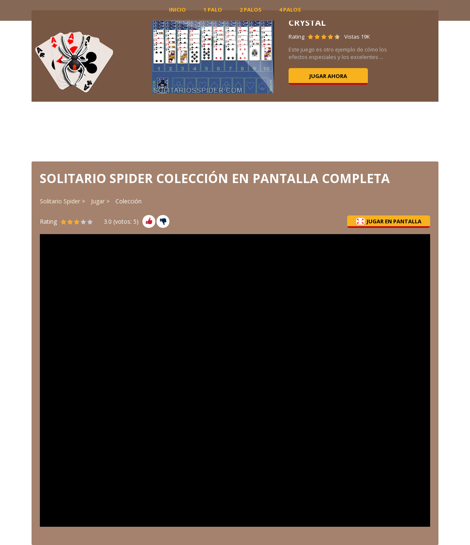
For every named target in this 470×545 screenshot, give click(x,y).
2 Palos (251, 9)
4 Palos (290, 9)
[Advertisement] (235, 130)
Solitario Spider (60, 201)
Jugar (98, 201)
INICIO (177, 9)
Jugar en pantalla (388, 221)
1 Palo (212, 9)
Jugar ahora (328, 76)
